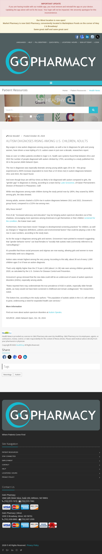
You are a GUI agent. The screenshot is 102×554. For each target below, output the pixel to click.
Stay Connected (9, 456)
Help (30, 42)
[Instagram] (92, 37)
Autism (17, 375)
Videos (35, 116)
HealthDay (20, 345)
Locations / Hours (69, 42)
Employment (7, 460)
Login (96, 42)
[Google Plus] (7, 550)
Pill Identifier (40, 42)
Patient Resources (78, 90)
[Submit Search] (93, 110)
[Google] (82, 37)
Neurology (7, 375)
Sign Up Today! (86, 42)
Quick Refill (54, 42)
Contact (5, 465)
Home (65, 90)
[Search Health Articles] (46, 110)
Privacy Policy (8, 477)
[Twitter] (98, 37)
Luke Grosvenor (67, 183)
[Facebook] (77, 37)
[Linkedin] (87, 37)
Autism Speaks (55, 312)
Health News (15, 116)
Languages (21, 42)
